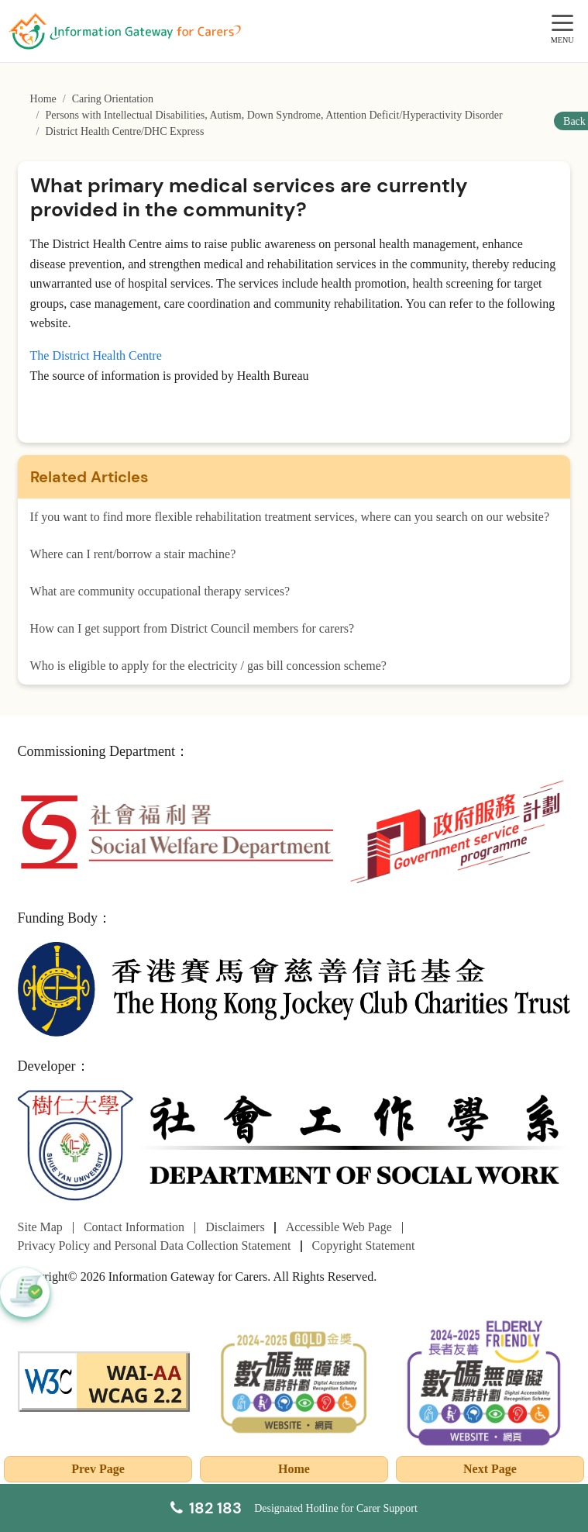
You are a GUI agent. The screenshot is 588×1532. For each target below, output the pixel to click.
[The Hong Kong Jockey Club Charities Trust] (294, 988)
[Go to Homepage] (125, 31)
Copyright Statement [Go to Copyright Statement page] (363, 1245)
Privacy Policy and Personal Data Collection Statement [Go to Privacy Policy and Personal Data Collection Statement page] (154, 1245)
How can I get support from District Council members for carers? (192, 628)
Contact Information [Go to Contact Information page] (134, 1227)
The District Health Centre (96, 355)
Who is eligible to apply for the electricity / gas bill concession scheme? (208, 665)
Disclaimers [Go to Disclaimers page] (234, 1227)
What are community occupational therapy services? (160, 591)
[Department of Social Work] (294, 1146)
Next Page (490, 1468)
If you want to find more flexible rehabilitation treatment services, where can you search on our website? (289, 516)
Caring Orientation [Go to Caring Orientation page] (112, 99)
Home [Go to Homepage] (43, 99)
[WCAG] (104, 1380)
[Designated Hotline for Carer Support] (294, 1508)
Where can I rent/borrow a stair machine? (133, 554)
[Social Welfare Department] (176, 830)
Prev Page (98, 1468)
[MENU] (562, 23)
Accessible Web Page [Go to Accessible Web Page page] (339, 1227)
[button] (25, 1292)
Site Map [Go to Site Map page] (40, 1227)
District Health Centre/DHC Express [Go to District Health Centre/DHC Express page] (124, 131)
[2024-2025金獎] (294, 1380)
